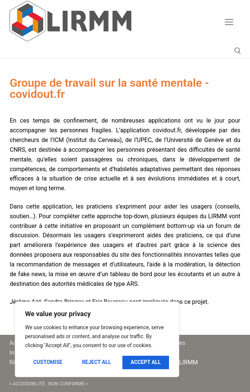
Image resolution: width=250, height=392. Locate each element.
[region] (97, 339)
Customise (47, 362)
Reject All (96, 362)
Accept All (146, 362)
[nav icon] (229, 22)
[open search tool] (237, 50)
